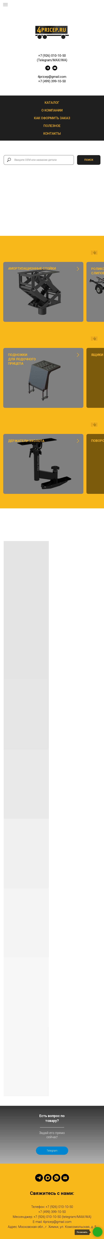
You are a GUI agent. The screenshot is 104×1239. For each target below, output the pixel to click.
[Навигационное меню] (5, 4)
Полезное (52, 126)
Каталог (52, 103)
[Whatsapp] (56, 1178)
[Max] (48, 1178)
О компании (52, 110)
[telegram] (47, 69)
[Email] (65, 1178)
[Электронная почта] (54, 69)
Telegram (52, 1150)
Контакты (52, 133)
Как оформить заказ (52, 118)
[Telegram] (39, 1178)
